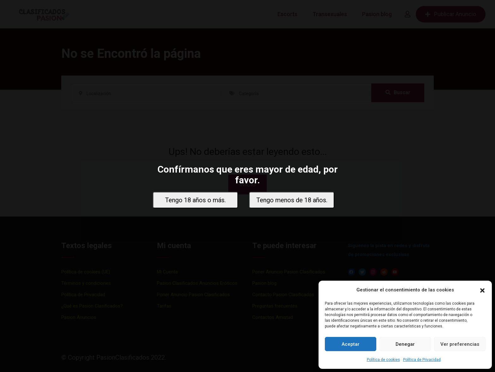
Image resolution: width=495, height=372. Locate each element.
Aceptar (351, 344)
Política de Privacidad (422, 359)
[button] (482, 290)
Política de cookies (383, 359)
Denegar (405, 344)
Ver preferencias (459, 344)
